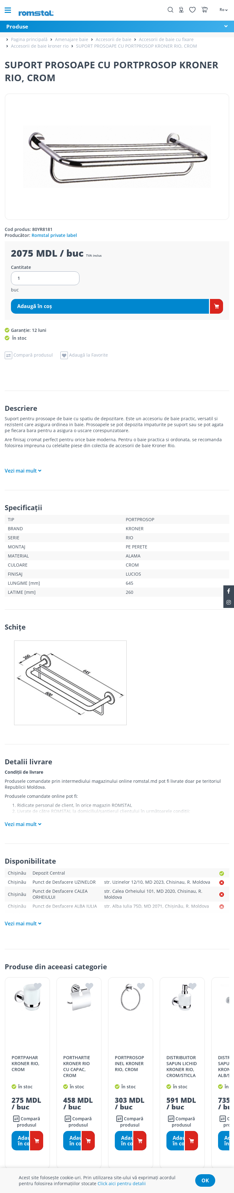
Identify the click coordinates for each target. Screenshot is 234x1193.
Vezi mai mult (21, 470)
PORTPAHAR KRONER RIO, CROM (25, 1063)
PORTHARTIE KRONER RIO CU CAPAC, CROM (76, 1066)
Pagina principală (29, 39)
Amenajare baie (71, 39)
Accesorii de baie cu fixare (166, 39)
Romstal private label (54, 235)
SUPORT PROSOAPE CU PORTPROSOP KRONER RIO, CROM (136, 46)
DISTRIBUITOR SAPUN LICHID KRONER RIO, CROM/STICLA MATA (181, 1069)
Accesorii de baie (113, 39)
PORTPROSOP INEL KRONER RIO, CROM (129, 1063)
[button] (220, 9)
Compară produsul (26, 1122)
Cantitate (21, 267)
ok (205, 1180)
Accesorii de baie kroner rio (40, 46)
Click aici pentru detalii (122, 1183)
